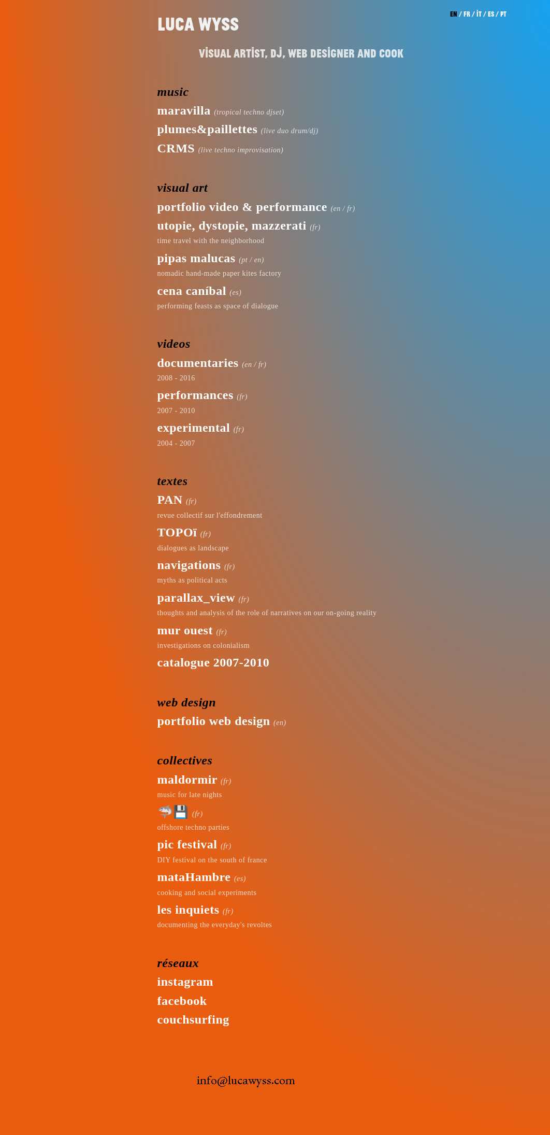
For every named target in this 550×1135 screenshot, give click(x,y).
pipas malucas (196, 258)
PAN (170, 499)
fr (467, 14)
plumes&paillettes (207, 129)
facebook (182, 1001)
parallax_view (196, 597)
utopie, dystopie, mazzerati (232, 225)
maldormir (187, 779)
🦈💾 (173, 812)
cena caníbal (191, 290)
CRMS (176, 148)
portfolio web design (213, 721)
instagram (185, 981)
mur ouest (185, 630)
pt (503, 14)
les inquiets (188, 909)
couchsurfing (193, 1019)
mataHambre (194, 877)
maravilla (184, 110)
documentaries (198, 363)
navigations (189, 565)
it (479, 14)
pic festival (187, 844)
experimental (193, 427)
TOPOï (177, 532)
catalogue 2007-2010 (213, 662)
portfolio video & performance (242, 207)
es (491, 14)
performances (195, 395)
